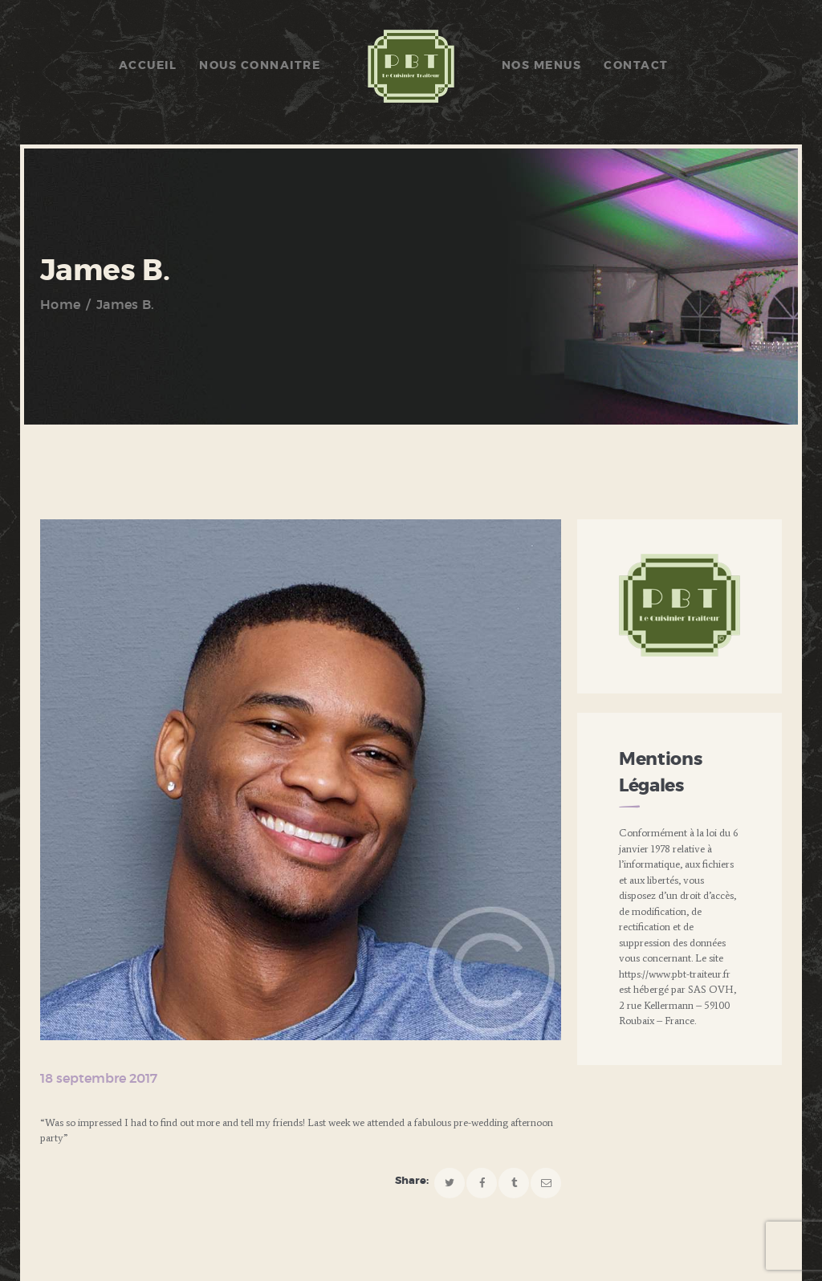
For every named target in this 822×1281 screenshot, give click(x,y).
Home (60, 305)
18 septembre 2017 (98, 1078)
